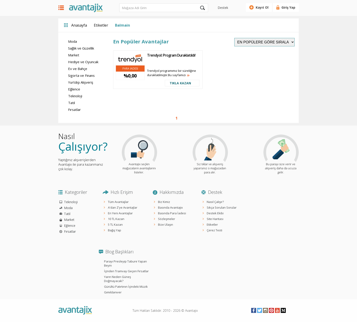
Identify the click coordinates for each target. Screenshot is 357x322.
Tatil (71, 102)
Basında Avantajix (170, 207)
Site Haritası (215, 219)
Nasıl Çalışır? (215, 202)
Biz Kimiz (164, 202)
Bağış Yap (114, 230)
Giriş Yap (288, 7)
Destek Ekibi (215, 213)
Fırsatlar (74, 109)
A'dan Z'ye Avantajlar (122, 207)
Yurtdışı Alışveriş (80, 82)
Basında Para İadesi (172, 213)
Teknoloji (75, 96)
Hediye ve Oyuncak (83, 62)
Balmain (122, 25)
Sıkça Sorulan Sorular (222, 207)
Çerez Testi (214, 230)
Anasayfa (79, 25)
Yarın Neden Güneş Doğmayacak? (117, 279)
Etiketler (101, 25)
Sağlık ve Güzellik (81, 48)
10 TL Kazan (116, 219)
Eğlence (74, 89)
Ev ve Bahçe (77, 68)
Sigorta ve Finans (81, 75)
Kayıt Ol (262, 7)
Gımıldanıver (113, 292)
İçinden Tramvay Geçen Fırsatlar (126, 271)
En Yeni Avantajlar (120, 213)
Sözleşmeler (166, 219)
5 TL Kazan (115, 224)
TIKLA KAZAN (180, 83)
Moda (72, 41)
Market (73, 55)
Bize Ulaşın (165, 224)
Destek (223, 7)
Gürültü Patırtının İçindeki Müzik (126, 287)
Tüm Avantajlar (118, 202)
